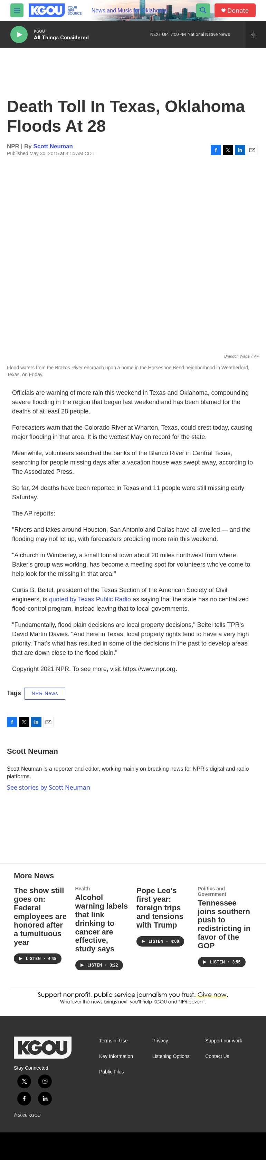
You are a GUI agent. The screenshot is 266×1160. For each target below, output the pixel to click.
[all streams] (256, 34)
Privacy (160, 1040)
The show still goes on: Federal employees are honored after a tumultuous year (40, 916)
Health (82, 888)
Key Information (116, 1056)
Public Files (111, 1071)
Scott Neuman (53, 146)
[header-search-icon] (203, 10)
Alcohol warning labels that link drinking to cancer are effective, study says (101, 923)
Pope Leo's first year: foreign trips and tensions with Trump (159, 907)
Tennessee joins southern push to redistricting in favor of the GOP (224, 924)
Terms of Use (113, 1040)
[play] (19, 35)
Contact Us (217, 1056)
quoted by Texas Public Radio (90, 599)
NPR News (45, 693)
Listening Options (171, 1056)
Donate (238, 10)
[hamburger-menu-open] (16, 10)
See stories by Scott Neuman (48, 787)
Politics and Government (212, 891)
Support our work (223, 1040)
